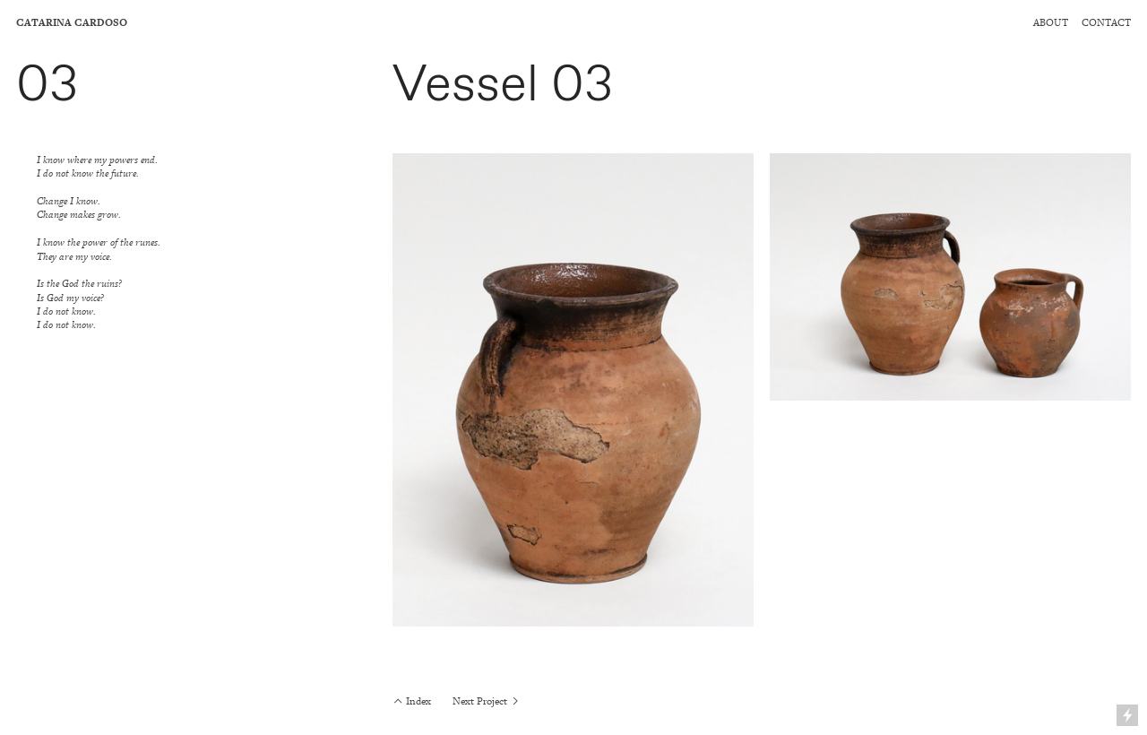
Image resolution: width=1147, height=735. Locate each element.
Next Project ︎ (487, 701)
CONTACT (1106, 23)
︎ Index (411, 701)
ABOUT (1050, 23)
